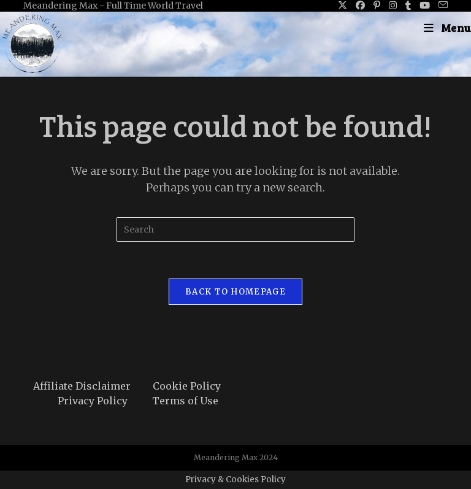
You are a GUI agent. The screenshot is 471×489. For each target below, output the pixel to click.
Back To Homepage (235, 292)
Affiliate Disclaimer (82, 386)
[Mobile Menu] (447, 27)
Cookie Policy (187, 386)
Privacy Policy (93, 401)
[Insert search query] (235, 229)
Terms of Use (185, 401)
